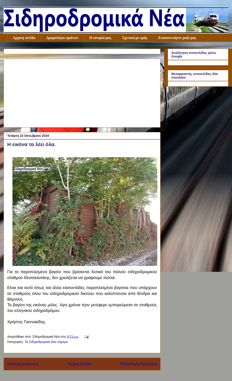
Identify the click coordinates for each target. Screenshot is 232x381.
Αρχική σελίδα (24, 38)
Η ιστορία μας (100, 38)
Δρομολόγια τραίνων (62, 38)
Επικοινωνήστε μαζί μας (177, 38)
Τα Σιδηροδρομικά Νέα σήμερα (46, 342)
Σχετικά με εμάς (134, 38)
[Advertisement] (82, 92)
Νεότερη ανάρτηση (23, 364)
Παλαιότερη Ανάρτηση (138, 364)
